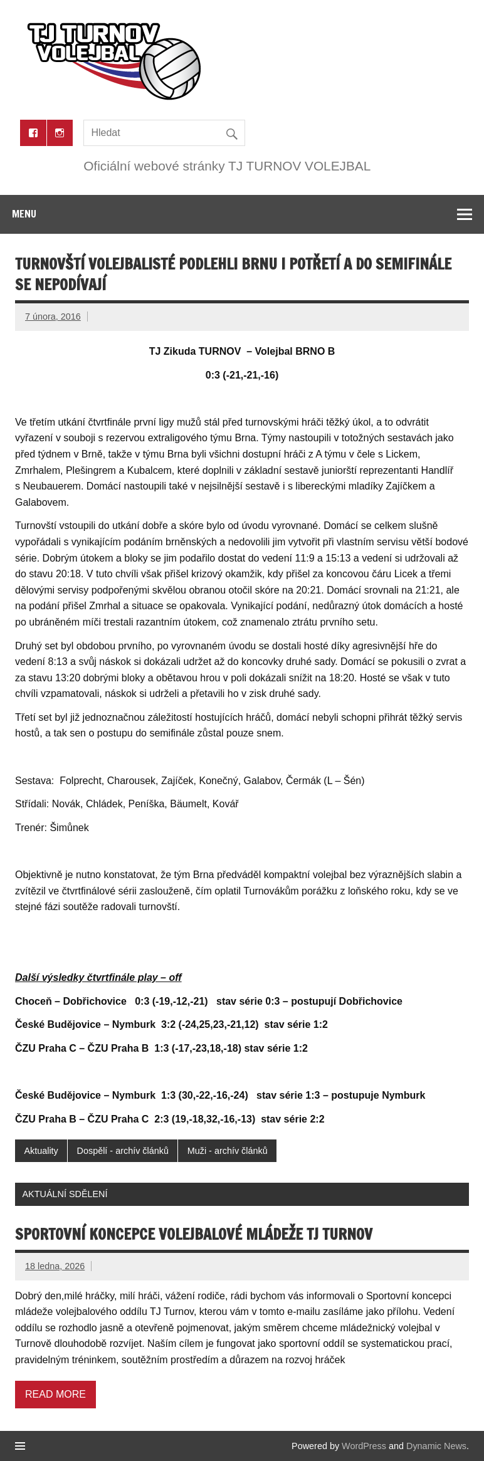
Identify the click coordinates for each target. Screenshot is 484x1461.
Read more (55, 1394)
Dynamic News (436, 1446)
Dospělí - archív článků (123, 1151)
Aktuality (41, 1151)
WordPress (364, 1446)
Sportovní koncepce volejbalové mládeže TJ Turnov (193, 1234)
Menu (24, 214)
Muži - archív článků (227, 1151)
